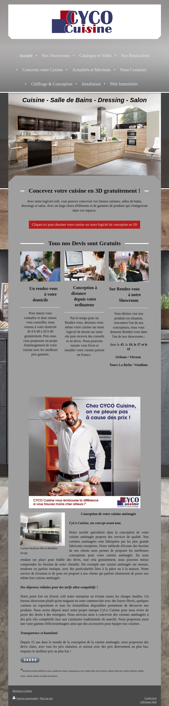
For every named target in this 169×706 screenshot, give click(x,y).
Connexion (150, 698)
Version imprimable (25, 698)
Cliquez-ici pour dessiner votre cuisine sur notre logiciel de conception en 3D (84, 224)
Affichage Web (148, 701)
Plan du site (46, 698)
